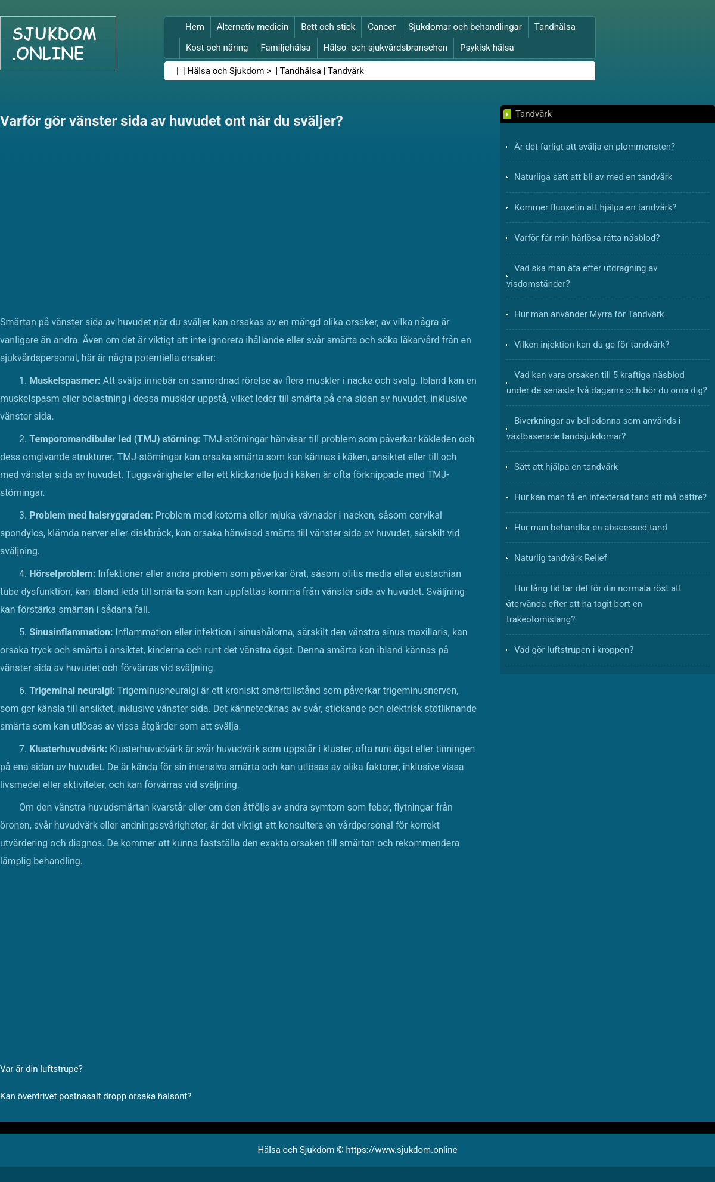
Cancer (382, 26)
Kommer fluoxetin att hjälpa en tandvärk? (595, 207)
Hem (194, 26)
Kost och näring (217, 47)
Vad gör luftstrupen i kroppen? (573, 649)
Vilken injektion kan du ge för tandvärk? (591, 344)
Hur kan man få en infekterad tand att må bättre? (610, 497)
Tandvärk (346, 71)
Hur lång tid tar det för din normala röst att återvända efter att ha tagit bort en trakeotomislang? (594, 604)
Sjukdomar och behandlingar (465, 26)
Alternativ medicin (252, 26)
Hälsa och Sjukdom (226, 71)
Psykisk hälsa (487, 47)
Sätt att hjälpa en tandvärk (566, 466)
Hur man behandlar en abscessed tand (590, 527)
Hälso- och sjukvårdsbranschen (385, 47)
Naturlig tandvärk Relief (560, 558)
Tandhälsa (555, 26)
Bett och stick (328, 26)
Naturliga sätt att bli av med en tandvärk (593, 177)
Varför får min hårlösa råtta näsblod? (587, 237)
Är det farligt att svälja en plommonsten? (594, 146)
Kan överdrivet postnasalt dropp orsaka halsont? (95, 1096)
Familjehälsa (285, 47)
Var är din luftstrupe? (41, 1068)
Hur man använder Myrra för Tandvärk (589, 314)
